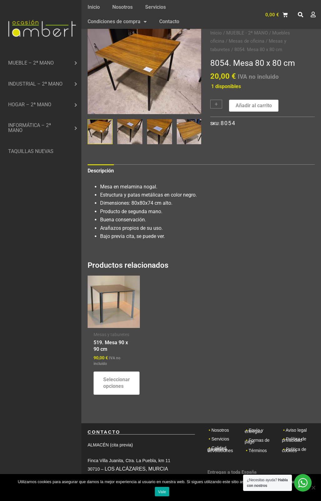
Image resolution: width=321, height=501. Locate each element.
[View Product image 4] (189, 131)
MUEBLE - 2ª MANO (247, 33)
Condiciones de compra (117, 21)
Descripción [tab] (101, 171)
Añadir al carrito (254, 105)
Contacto (169, 21)
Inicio (94, 7)
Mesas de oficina (246, 41)
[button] (300, 14)
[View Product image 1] (100, 131)
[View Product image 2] (129, 131)
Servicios (155, 7)
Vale (162, 491)
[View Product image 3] (159, 131)
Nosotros (122, 7)
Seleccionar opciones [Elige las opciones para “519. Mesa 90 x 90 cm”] (116, 383)
